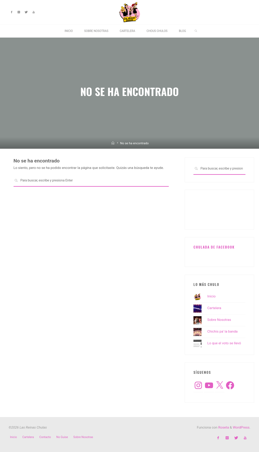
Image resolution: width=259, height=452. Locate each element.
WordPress (241, 427)
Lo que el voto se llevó (224, 343)
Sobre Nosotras (219, 320)
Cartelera (214, 308)
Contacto (45, 437)
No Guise (62, 437)
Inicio (211, 296)
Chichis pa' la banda (222, 331)
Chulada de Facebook (214, 247)
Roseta (223, 427)
